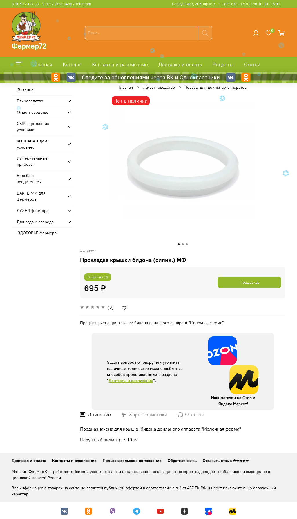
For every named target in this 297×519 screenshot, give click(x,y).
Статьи (252, 64)
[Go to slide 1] (179, 244)
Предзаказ (250, 282)
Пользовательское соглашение (132, 460)
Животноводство (159, 87)
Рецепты (223, 64)
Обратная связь (182, 460)
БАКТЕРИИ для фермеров (31, 196)
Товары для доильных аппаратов (216, 87)
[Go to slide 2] (183, 244)
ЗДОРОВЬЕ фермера (37, 233)
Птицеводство (30, 101)
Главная (43, 64)
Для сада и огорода (35, 221)
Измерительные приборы (32, 161)
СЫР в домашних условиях (33, 126)
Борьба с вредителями (29, 178)
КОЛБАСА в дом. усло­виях (32, 144)
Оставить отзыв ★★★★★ (226, 460)
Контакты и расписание (120, 64)
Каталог (72, 64)
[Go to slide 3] (187, 244)
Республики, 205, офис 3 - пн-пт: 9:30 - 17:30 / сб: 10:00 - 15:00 (226, 4)
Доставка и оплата (180, 64)
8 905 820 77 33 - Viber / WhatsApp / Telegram (51, 4)
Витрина (25, 89)
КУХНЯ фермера (32, 210)
